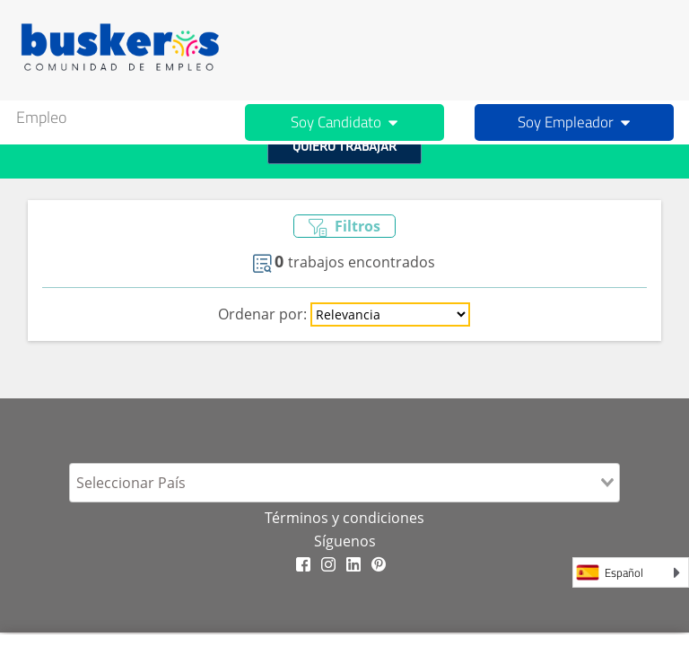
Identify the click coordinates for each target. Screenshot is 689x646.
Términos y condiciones (344, 518)
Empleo (41, 117)
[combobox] (344, 482)
